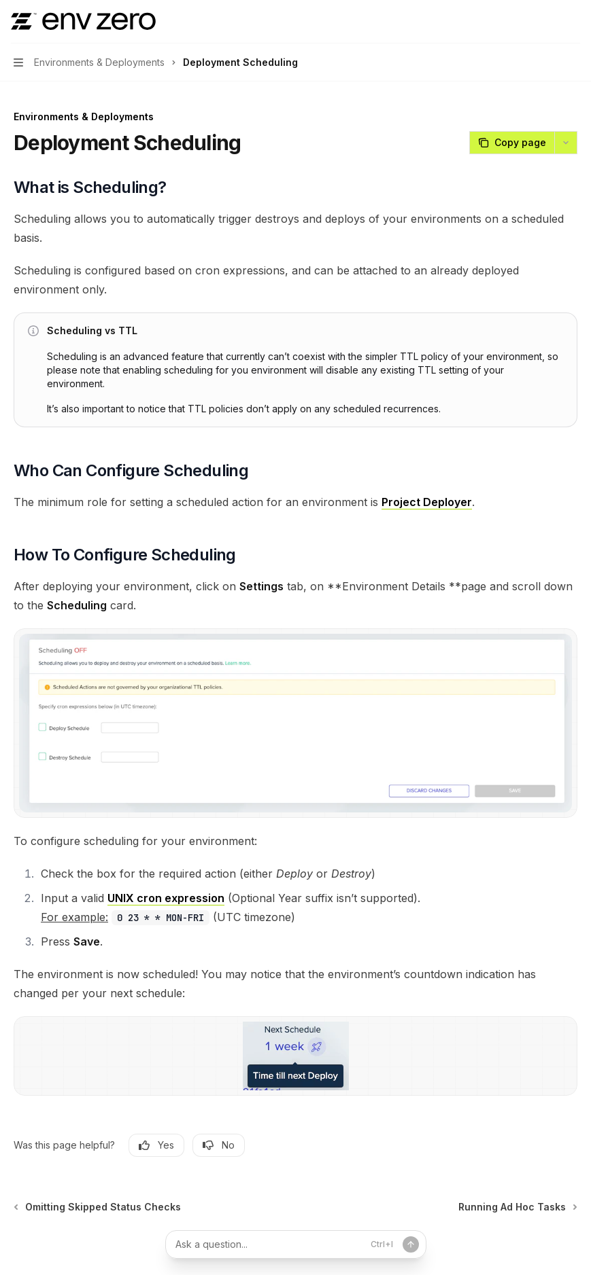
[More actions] (573, 21)
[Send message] (411, 1244)
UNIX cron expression (165, 898)
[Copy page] (511, 142)
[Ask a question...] (296, 1244)
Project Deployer (427, 502)
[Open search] (547, 22)
